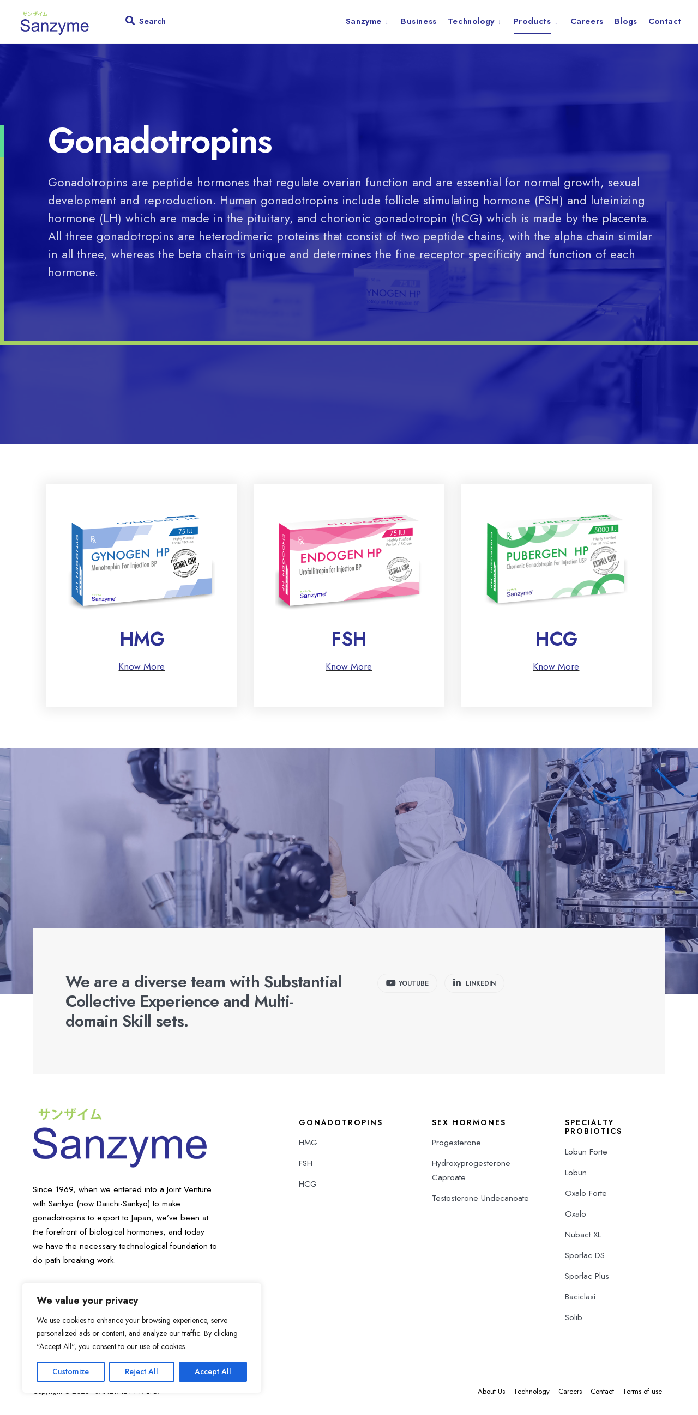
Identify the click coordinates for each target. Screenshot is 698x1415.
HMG (142, 640)
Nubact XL (583, 1236)
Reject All (141, 1371)
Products (532, 21)
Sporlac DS (585, 1256)
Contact (665, 21)
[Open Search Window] (146, 23)
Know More (141, 667)
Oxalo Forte (586, 1194)
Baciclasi (580, 1298)
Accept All (213, 1371)
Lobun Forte (586, 1153)
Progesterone (456, 1144)
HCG (556, 640)
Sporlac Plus (587, 1277)
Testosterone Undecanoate (480, 1199)
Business (419, 21)
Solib (573, 1319)
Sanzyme (364, 21)
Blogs (626, 21)
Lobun (576, 1174)
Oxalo (575, 1215)
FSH (349, 640)
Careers (587, 21)
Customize (70, 1371)
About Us (491, 1392)
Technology (471, 21)
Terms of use (642, 1392)
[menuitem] (370, 21)
